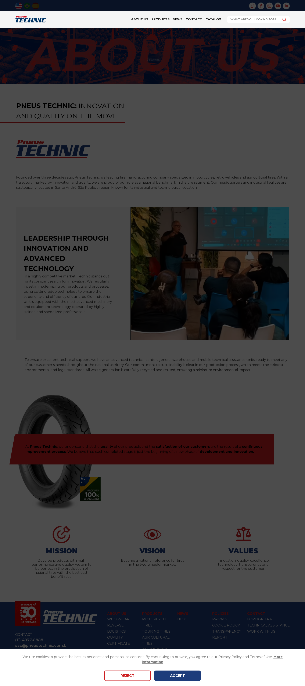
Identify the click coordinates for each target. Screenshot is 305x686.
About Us (139, 19)
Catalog (213, 19)
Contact (194, 19)
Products (160, 19)
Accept (177, 676)
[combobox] (258, 19)
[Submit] (283, 19)
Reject (128, 676)
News (177, 19)
